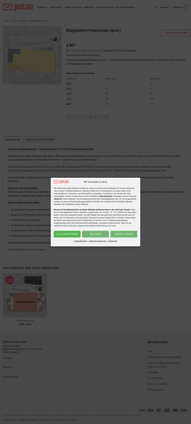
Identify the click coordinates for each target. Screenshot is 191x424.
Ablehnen (95, 234)
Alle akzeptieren (67, 234)
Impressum (112, 241)
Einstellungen (124, 234)
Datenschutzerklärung (98, 241)
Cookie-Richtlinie (80, 241)
